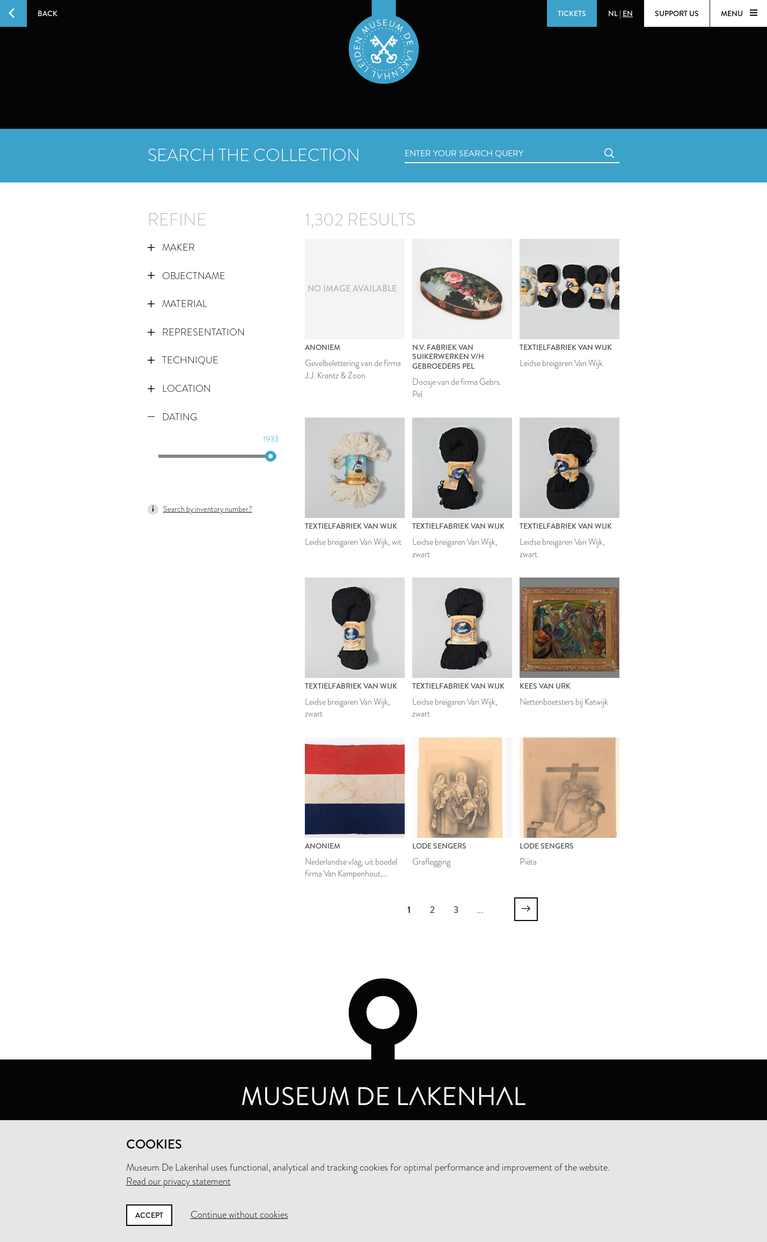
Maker (171, 247)
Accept (149, 1215)
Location (179, 389)
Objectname (186, 276)
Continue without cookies (239, 1215)
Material (177, 304)
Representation (196, 332)
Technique (183, 360)
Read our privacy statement (178, 1181)
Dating (172, 417)
